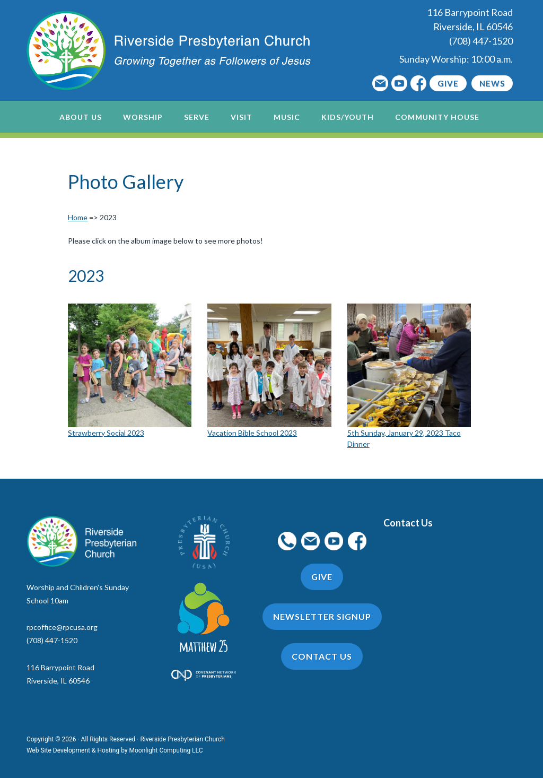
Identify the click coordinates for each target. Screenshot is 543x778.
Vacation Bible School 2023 (252, 432)
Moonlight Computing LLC (166, 750)
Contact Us (408, 523)
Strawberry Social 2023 (106, 432)
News (492, 83)
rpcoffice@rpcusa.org (62, 627)
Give (448, 83)
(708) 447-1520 (481, 41)
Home (77, 217)
